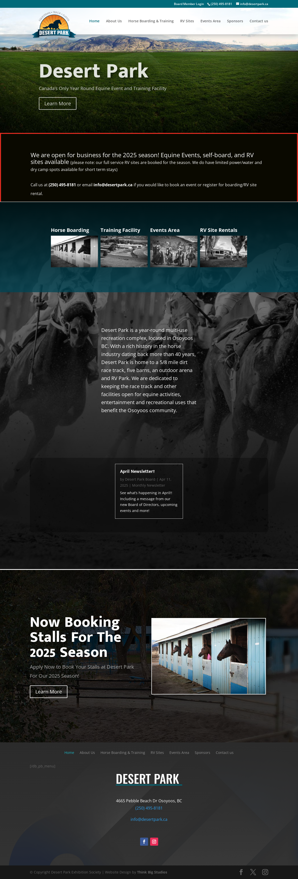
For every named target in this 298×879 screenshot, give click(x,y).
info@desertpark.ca (113, 185)
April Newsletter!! (137, 471)
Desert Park (93, 77)
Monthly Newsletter (148, 485)
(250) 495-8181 (221, 4)
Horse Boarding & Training (151, 21)
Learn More (57, 110)
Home (94, 21)
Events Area (211, 21)
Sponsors (235, 21)
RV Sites (187, 21)
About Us (114, 21)
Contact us (259, 21)
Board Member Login (189, 4)
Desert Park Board (140, 479)
